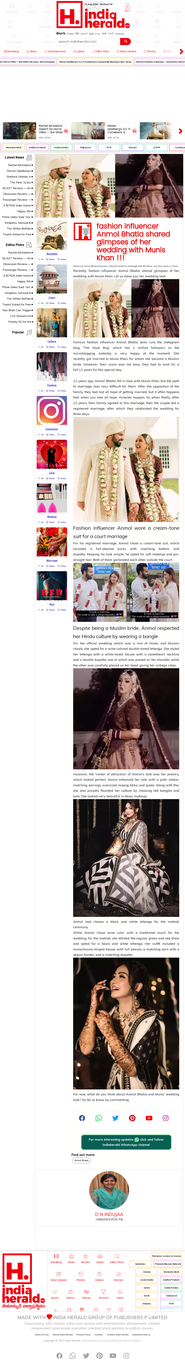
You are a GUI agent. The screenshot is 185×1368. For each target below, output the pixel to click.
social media (146, 1279)
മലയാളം (119, 33)
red (155, 790)
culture (103, 636)
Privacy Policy (83, 1334)
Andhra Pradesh (41, 147)
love (129, 381)
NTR (112, 147)
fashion (92, 342)
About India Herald (63, 1334)
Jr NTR (160, 147)
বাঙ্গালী (111, 33)
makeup (158, 554)
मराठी (104, 33)
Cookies (98, 1334)
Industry (147, 1303)
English (70, 33)
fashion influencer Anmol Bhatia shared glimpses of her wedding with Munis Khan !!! (133, 242)
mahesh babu (65, 147)
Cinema (146, 1271)
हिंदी (77, 33)
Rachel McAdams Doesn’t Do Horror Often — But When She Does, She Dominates (51, 129)
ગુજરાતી (83, 33)
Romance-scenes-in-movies (166, 1256)
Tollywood (88, 147)
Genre (147, 1287)
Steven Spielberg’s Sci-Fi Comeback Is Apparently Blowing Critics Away (99, 61)
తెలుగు (61, 34)
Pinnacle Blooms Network (168, 1264)
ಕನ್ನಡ (91, 33)
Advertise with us (141, 1334)
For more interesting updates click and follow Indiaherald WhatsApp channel (126, 1142)
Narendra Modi (17, 147)
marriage (132, 266)
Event (146, 1295)
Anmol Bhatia (81, 1160)
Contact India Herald (117, 1334)
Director (136, 147)
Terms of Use (42, 1334)
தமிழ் (97, 33)
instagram (171, 342)
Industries (140, 1264)
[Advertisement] (92, 93)
